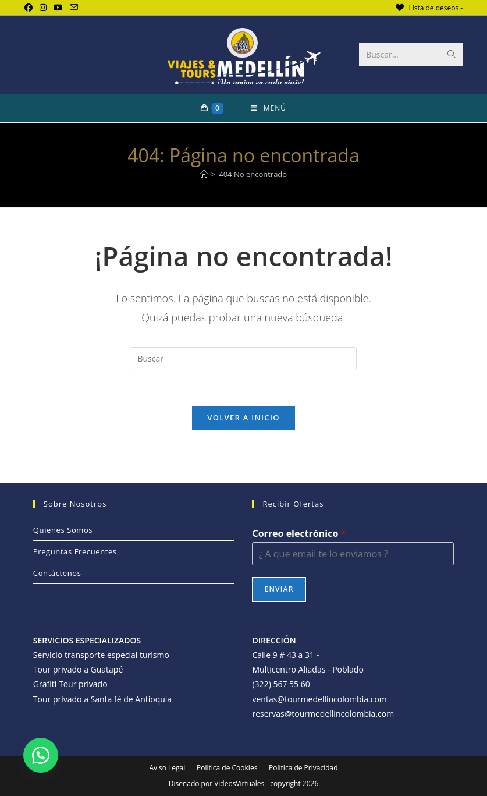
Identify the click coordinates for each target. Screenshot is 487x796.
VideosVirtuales (240, 783)
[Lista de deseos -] (428, 8)
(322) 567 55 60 (281, 683)
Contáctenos (57, 573)
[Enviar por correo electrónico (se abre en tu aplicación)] (73, 7)
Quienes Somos (63, 530)
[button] (40, 755)
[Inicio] (204, 174)
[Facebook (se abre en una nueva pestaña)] (30, 7)
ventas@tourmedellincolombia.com (319, 699)
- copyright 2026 (292, 783)
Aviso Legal (167, 768)
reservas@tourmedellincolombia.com (323, 713)
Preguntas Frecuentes (75, 551)
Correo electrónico (299, 534)
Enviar (278, 589)
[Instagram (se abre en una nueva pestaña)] (43, 7)
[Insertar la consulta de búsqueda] (243, 358)
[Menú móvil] (268, 108)
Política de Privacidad (303, 768)
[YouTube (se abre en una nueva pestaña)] (58, 7)
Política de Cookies (227, 768)
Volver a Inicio (243, 417)
